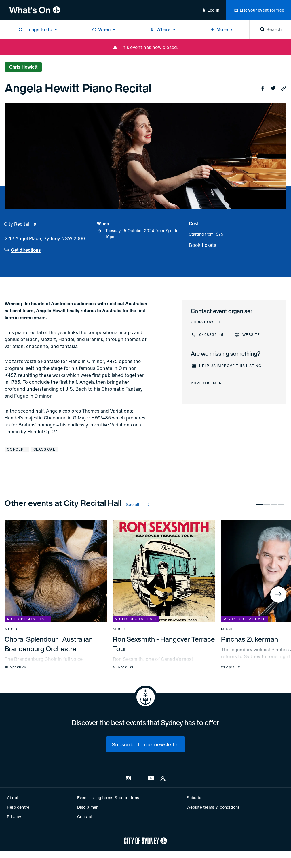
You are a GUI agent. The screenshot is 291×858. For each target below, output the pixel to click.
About (12, 798)
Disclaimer (87, 807)
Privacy (14, 817)
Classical (44, 449)
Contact (84, 817)
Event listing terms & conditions (108, 798)
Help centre (18, 807)
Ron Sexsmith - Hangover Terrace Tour (164, 644)
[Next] (278, 594)
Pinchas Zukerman (249, 639)
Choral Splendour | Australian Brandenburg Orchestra (49, 644)
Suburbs (194, 798)
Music (11, 629)
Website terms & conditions (213, 807)
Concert (16, 449)
